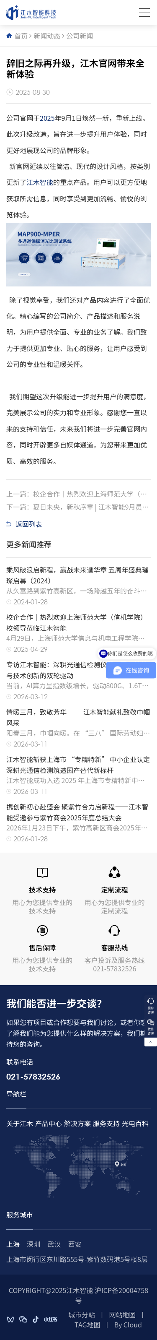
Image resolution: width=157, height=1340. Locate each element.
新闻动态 (46, 36)
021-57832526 (33, 1076)
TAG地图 (87, 1324)
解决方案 (77, 1123)
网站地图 (122, 1314)
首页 (21, 36)
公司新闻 (79, 36)
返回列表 (24, 524)
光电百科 (135, 1123)
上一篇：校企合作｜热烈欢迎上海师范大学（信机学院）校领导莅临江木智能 (76, 494)
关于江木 (19, 1123)
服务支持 (106, 1123)
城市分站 (81, 1314)
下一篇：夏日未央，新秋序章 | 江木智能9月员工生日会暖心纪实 (77, 507)
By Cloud (128, 1324)
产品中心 (48, 1123)
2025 (47, 118)
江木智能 (39, 182)
